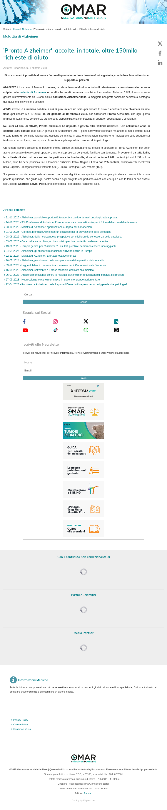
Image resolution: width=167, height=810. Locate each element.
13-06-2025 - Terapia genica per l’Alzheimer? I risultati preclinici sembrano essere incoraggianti (60, 246)
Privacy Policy (20, 720)
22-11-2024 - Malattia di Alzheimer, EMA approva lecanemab (40, 255)
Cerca (83, 302)
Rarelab (88, 793)
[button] (160, 43)
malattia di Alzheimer (33, 92)
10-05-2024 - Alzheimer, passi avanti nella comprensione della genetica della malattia (54, 260)
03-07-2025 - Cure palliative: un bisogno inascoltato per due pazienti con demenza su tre (56, 241)
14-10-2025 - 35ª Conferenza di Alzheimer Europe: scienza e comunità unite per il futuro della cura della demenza (71, 222)
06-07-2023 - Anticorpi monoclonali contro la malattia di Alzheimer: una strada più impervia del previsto (64, 274)
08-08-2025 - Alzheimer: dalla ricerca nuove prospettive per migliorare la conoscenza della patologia (63, 236)
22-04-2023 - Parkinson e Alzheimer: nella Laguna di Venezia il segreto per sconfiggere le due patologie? (66, 284)
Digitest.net (89, 800)
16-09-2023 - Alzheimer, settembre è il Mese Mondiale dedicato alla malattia (49, 270)
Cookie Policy (20, 724)
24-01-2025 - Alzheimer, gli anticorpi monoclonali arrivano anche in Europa (48, 250)
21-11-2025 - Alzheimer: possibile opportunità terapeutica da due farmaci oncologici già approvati (61, 217)
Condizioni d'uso (22, 729)
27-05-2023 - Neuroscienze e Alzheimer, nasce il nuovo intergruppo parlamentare (52, 279)
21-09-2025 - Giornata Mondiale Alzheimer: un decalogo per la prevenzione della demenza (57, 231)
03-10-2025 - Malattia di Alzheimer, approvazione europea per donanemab (48, 227)
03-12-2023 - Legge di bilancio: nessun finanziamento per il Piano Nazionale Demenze (55, 265)
